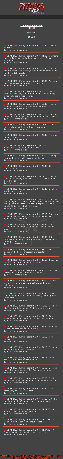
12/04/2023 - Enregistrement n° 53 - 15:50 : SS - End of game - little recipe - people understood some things (31, 115)
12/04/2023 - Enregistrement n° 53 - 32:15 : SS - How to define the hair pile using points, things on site (31, 215)
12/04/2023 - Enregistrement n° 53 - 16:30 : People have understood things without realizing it (30, 126)
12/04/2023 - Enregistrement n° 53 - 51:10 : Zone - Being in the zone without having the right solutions (29, 317)
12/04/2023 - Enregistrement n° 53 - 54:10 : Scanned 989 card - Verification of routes (30, 348)
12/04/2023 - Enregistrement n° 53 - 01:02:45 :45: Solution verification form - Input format (29, 421)
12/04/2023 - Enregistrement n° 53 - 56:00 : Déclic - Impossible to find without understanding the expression (31, 379)
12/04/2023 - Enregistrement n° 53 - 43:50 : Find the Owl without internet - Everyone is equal (30, 271)
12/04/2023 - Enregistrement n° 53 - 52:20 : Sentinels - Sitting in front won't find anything (31, 327)
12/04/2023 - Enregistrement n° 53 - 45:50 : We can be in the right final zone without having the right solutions (30, 283)
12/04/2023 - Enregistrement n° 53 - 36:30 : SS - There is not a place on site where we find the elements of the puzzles (30, 239)
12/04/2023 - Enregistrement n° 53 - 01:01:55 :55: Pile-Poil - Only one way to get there (29, 410)
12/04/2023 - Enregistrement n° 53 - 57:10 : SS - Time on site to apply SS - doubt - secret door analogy (31, 400)
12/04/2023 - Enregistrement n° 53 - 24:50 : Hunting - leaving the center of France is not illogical (31, 157)
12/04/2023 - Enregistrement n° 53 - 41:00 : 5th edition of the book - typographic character (28, 251)
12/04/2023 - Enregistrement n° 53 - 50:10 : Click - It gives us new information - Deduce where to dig (30, 307)
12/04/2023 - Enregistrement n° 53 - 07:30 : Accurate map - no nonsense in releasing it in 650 (30, 82)
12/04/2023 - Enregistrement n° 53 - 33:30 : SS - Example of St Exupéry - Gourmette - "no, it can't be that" (29, 226)
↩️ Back (32, 37)
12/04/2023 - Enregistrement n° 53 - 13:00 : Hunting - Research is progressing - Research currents (31, 105)
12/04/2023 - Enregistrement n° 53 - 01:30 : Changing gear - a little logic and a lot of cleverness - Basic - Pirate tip (31, 58)
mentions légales (15, 456)
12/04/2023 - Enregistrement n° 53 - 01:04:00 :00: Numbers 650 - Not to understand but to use (29, 431)
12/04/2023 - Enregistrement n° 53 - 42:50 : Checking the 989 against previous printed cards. (31, 261)
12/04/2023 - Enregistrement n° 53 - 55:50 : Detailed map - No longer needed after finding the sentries (30, 369)
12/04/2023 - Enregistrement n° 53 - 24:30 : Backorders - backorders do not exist (26, 146)
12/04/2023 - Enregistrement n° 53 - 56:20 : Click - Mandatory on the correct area (29, 390)
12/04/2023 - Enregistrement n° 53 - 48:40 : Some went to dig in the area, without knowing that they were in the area (30, 295)
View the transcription (15, 50)
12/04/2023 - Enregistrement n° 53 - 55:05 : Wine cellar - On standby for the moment (29, 359)
